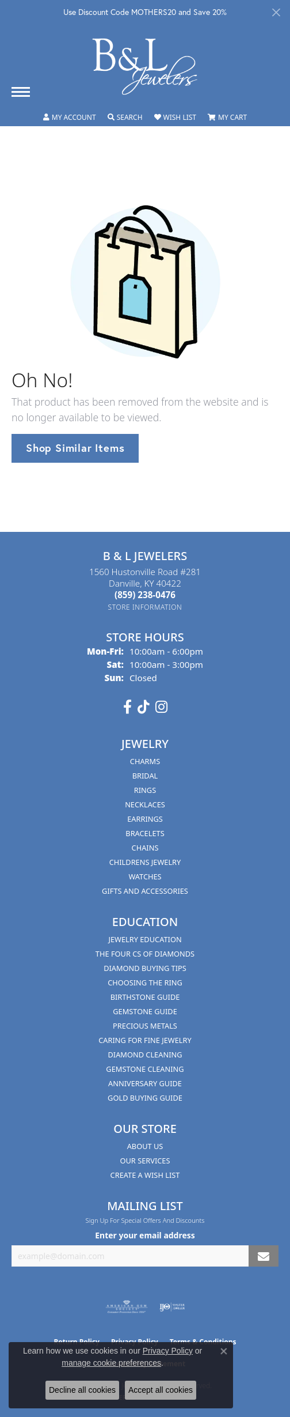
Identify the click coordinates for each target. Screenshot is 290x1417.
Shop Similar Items (75, 448)
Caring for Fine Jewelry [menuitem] (145, 1040)
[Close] (276, 12)
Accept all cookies (160, 1390)
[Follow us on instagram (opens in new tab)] (161, 707)
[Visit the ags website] (126, 1307)
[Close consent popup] (223, 1351)
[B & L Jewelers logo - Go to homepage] (145, 66)
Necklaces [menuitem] (145, 804)
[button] (69, 117)
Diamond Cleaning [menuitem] (145, 1054)
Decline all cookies (82, 1390)
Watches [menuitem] (144, 876)
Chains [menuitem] (145, 847)
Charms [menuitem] (145, 761)
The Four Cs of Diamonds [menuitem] (145, 954)
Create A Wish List (145, 1175)
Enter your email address (145, 1235)
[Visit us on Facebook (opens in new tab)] (127, 707)
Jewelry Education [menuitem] (144, 939)
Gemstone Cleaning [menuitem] (145, 1069)
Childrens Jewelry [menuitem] (145, 862)
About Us (145, 1146)
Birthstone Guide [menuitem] (145, 997)
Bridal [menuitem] (145, 775)
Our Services (145, 1160)
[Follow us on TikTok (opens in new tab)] (144, 707)
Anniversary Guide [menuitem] (145, 1083)
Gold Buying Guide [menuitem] (145, 1098)
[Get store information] (145, 607)
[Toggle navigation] (20, 91)
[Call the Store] (145, 594)
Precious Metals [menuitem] (145, 1026)
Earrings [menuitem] (145, 819)
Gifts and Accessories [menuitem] (145, 891)
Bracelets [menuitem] (144, 833)
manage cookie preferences (111, 1362)
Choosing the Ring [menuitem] (145, 982)
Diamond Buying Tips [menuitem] (145, 968)
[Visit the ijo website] (172, 1307)
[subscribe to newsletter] (263, 1256)
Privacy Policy (168, 1350)
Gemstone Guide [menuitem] (145, 1011)
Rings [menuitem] (145, 790)
